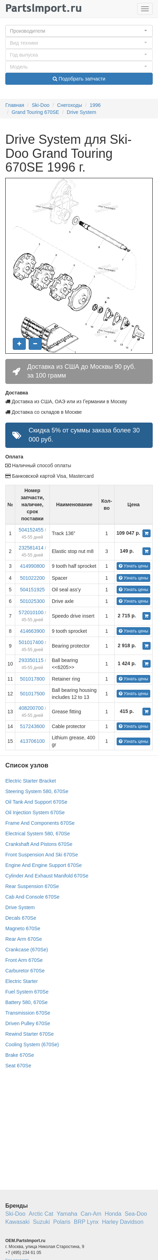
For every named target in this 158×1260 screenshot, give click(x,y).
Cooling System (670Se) (32, 1044)
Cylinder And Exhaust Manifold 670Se (46, 876)
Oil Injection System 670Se (35, 812)
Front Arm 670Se (24, 960)
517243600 (32, 726)
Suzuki (41, 1222)
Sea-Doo (136, 1214)
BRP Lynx (86, 1222)
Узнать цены (133, 566)
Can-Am (91, 1214)
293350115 (31, 660)
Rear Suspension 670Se (32, 886)
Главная (14, 105)
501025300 (32, 601)
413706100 (32, 741)
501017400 (31, 642)
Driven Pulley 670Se (27, 1023)
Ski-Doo (40, 105)
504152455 (31, 530)
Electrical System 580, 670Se (37, 833)
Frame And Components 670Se (40, 823)
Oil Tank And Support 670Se (36, 802)
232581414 (31, 548)
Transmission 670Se (27, 1013)
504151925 (32, 589)
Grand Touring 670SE (35, 112)
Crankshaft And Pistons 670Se (38, 844)
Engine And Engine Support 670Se (43, 865)
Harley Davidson (123, 1222)
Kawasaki (17, 1222)
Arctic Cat (41, 1214)
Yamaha (67, 1214)
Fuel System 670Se (26, 992)
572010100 (31, 612)
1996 (95, 105)
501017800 (32, 679)
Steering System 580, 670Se (36, 791)
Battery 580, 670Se (26, 1002)
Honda (113, 1214)
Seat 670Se (18, 1065)
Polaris (61, 1222)
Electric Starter (21, 981)
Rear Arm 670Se (23, 939)
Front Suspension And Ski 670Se (41, 854)
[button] (79, 31)
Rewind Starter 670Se (29, 1034)
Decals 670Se (20, 918)
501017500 (32, 693)
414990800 (32, 566)
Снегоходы (69, 105)
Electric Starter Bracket (30, 781)
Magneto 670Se (22, 928)
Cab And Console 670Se (32, 897)
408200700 (31, 708)
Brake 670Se (19, 1055)
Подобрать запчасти (79, 79)
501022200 (32, 578)
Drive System (81, 112)
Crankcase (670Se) (26, 949)
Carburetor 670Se (25, 970)
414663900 (32, 631)
